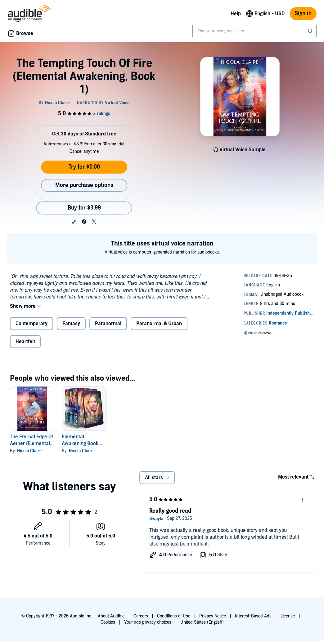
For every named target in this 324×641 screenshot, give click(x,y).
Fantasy (71, 323)
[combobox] (254, 31)
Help (236, 14)
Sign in (303, 13)
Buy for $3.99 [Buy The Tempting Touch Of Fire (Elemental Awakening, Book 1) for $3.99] (84, 208)
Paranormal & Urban (159, 323)
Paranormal (108, 323)
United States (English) (202, 622)
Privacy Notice (212, 616)
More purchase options (84, 185)
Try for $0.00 (84, 167)
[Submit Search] (311, 31)
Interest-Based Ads (253, 616)
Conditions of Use (173, 616)
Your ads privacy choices (147, 622)
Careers (140, 616)
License (288, 616)
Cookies (108, 622)
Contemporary (31, 323)
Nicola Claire (29, 450)
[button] (74, 221)
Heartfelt (25, 341)
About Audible (111, 616)
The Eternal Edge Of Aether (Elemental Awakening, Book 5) (31, 443)
